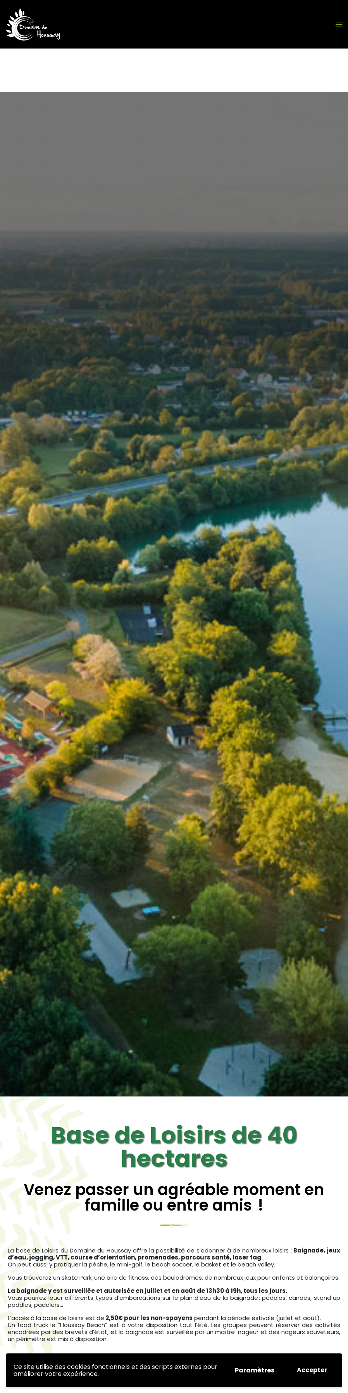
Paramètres (254, 1370)
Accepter (312, 1369)
